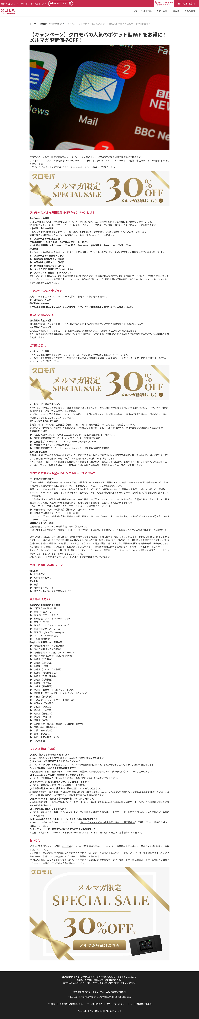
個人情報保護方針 (86, 358)
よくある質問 (188, 11)
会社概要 (51, 1004)
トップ (134, 11)
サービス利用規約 (94, 1004)
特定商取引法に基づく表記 (71, 1004)
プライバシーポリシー (116, 1004)
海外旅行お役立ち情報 (51, 24)
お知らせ (174, 11)
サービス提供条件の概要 (141, 1004)
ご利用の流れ (146, 11)
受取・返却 (161, 11)
